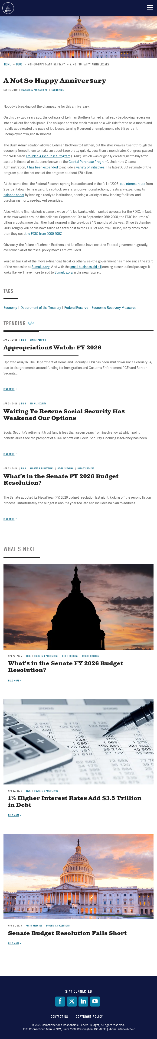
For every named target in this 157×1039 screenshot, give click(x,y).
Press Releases (34, 925)
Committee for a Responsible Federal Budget (8, 8)
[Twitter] (72, 1002)
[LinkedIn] (83, 1002)
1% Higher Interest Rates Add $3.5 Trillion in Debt (74, 802)
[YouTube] (95, 1002)
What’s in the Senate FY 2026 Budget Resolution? (65, 667)
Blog (28, 656)
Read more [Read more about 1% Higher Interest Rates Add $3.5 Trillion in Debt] (13, 815)
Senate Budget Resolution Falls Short (67, 933)
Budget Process (90, 656)
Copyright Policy (89, 1017)
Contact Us (59, 1017)
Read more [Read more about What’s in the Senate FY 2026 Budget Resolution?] (13, 680)
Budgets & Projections (46, 656)
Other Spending (70, 656)
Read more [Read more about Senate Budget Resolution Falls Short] (13, 943)
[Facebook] (60, 1002)
